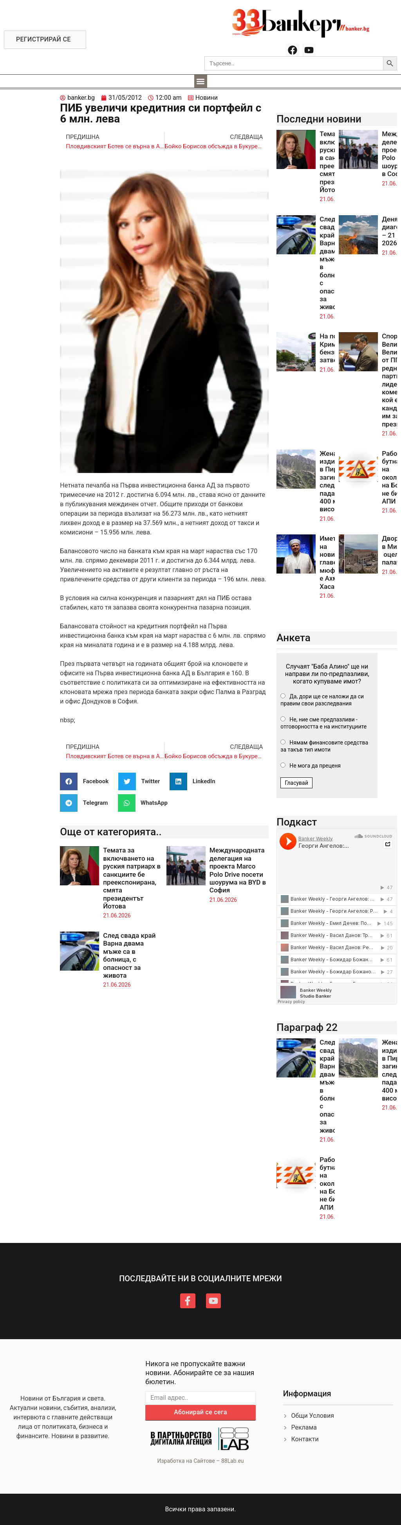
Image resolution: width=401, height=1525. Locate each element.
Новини (206, 97)
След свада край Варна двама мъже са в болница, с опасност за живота (129, 955)
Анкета (293, 638)
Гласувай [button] (296, 783)
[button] (200, 81)
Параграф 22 (307, 1027)
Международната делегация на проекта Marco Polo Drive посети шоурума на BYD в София (238, 870)
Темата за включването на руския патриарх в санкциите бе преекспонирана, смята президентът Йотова (132, 878)
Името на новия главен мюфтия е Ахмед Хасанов (333, 562)
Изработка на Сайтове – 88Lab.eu (200, 1461)
